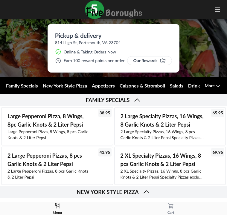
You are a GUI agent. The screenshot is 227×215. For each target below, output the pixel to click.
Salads (176, 85)
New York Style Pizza (65, 85)
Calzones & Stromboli (142, 85)
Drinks (195, 85)
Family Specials (22, 85)
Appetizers (103, 85)
